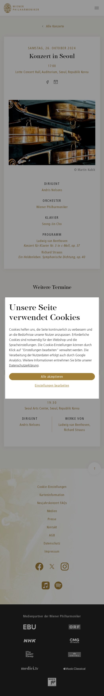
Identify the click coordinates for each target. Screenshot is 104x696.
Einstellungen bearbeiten (52, 385)
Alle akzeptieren (52, 376)
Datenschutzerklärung (24, 365)
